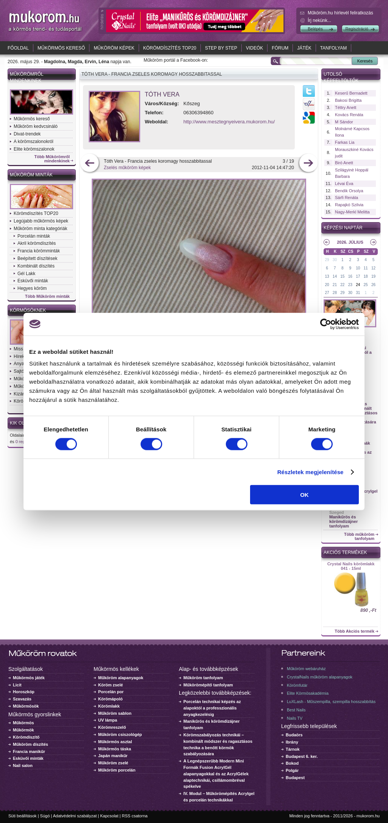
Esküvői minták (32, 280)
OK (304, 495)
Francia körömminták (38, 251)
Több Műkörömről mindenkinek (52, 159)
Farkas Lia (344, 142)
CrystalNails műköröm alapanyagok (319, 677)
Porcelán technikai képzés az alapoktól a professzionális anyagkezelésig (212, 708)
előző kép (89, 163)
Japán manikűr (113, 755)
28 (335, 293)
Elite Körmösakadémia (308, 693)
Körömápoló (110, 699)
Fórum (280, 48)
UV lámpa (107, 720)
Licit (17, 685)
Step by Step (221, 48)
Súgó (45, 816)
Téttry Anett (345, 107)
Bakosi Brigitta (348, 100)
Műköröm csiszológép (120, 734)
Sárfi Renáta (346, 197)
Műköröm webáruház (306, 668)
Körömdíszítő (26, 737)
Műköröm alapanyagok (120, 677)
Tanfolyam (333, 48)
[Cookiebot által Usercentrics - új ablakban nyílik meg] (326, 324)
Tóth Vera (162, 94)
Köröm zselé (110, 685)
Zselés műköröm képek (127, 167)
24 (358, 285)
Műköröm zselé (113, 763)
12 (373, 268)
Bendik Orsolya (349, 190)
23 (350, 285)
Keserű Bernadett (351, 93)
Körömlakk (109, 706)
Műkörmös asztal (115, 741)
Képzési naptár (343, 227)
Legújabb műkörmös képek (41, 221)
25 (366, 285)
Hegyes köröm (32, 288)
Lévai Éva (344, 183)
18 (366, 276)
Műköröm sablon (114, 713)
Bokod (292, 763)
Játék (304, 48)
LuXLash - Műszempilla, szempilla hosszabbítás (331, 701)
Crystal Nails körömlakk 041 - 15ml (351, 566)
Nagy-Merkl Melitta (352, 212)
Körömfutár (297, 685)
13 (327, 276)
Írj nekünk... (319, 20)
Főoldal (18, 48)
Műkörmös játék (29, 677)
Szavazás (22, 699)
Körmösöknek (28, 310)
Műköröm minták (31, 174)
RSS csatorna (135, 816)
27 (327, 293)
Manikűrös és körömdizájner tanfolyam (343, 521)
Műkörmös (23, 722)
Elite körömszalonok (34, 149)
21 (335, 285)
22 (342, 285)
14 (335, 276)
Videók (254, 48)
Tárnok (293, 749)
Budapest (295, 777)
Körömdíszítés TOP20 (169, 48)
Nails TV (294, 718)
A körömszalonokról (33, 141)
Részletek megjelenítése (310, 471)
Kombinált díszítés (36, 266)
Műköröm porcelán (116, 770)
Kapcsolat (109, 816)
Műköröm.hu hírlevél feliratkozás (340, 13)
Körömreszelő (112, 727)
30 (335, 260)
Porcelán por (111, 691)
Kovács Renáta (349, 114)
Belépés (315, 28)
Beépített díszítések (37, 258)
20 (327, 285)
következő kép (308, 163)
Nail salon (23, 765)
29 (327, 260)
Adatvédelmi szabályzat (75, 816)
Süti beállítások (22, 816)
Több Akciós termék (354, 631)
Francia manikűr (29, 751)
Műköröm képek (114, 48)
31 (358, 293)
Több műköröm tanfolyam (359, 536)
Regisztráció (356, 28)
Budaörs (294, 735)
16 (350, 276)
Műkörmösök (26, 706)
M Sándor (344, 122)
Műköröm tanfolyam (203, 677)
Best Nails (296, 710)
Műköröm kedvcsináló (36, 126)
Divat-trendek (27, 134)
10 (358, 268)
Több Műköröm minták (47, 296)
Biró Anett (344, 162)
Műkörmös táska (114, 749)
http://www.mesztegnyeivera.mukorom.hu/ (229, 121)
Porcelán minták (33, 236)
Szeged (336, 512)
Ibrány (292, 742)
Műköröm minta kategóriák (40, 228)
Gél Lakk (26, 273)
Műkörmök (23, 730)
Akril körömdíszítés (36, 243)
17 (358, 276)
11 (366, 268)
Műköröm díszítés (30, 744)
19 (373, 276)
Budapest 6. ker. (302, 756)
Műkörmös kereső (61, 48)
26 (373, 285)
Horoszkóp (23, 691)
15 (342, 276)
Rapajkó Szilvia (349, 204)
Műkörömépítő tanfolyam (208, 685)
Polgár (292, 770)
